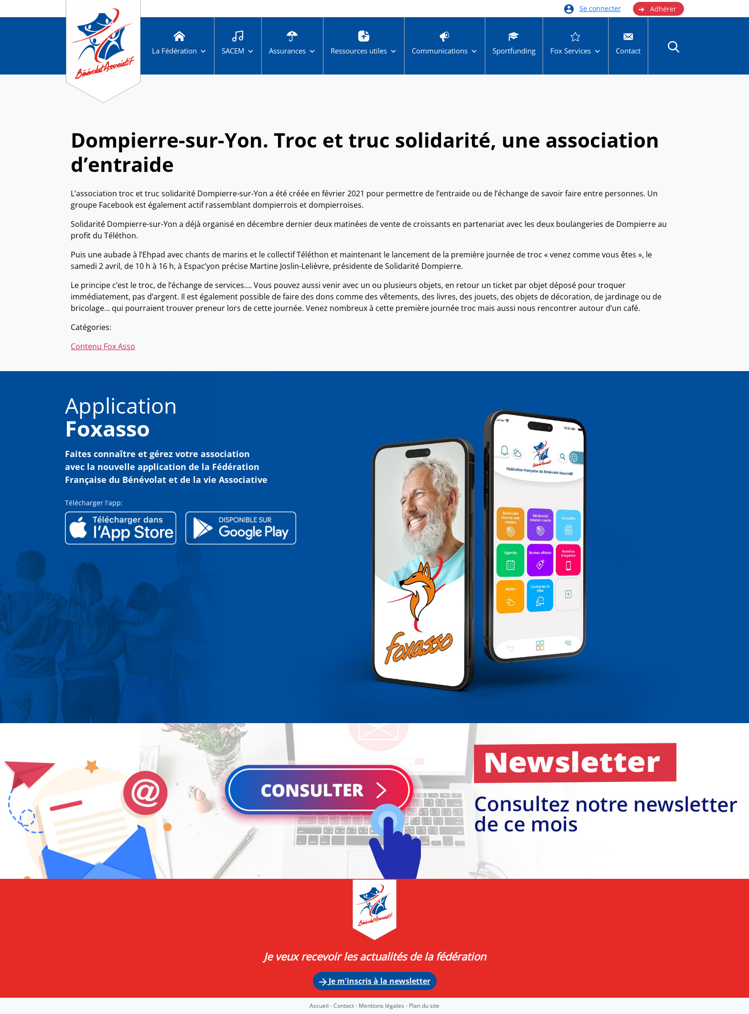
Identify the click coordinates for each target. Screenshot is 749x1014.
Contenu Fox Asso (103, 346)
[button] (673, 46)
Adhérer (657, 9)
